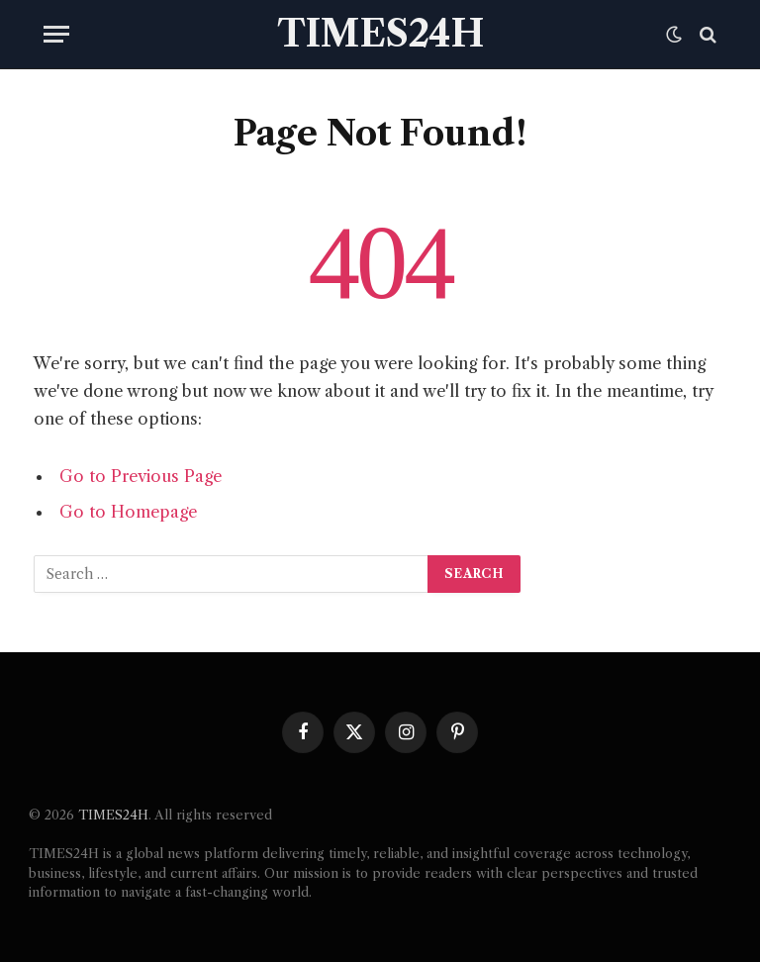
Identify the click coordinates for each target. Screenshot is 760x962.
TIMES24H (113, 814)
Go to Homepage (128, 512)
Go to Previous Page (140, 476)
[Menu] (56, 34)
